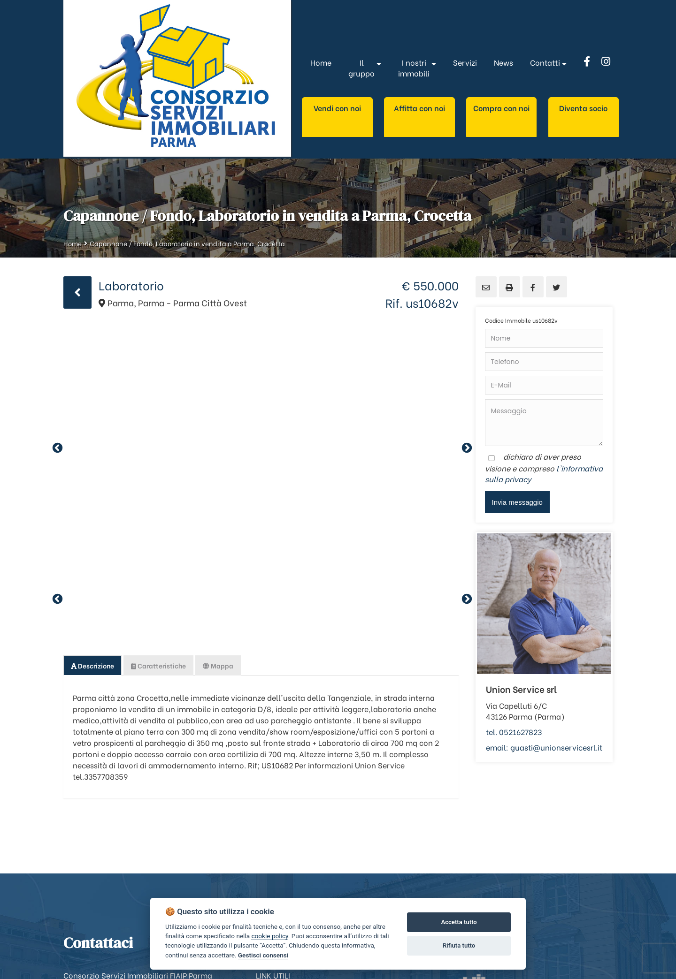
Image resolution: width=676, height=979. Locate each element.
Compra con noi (501, 107)
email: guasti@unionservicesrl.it (544, 747)
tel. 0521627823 (514, 731)
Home (72, 243)
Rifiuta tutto (459, 945)
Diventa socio (583, 107)
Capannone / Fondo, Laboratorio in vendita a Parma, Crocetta (187, 243)
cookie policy (269, 936)
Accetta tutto (458, 922)
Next (465, 447)
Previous (56, 447)
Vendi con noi (337, 107)
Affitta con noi (419, 107)
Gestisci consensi (263, 955)
